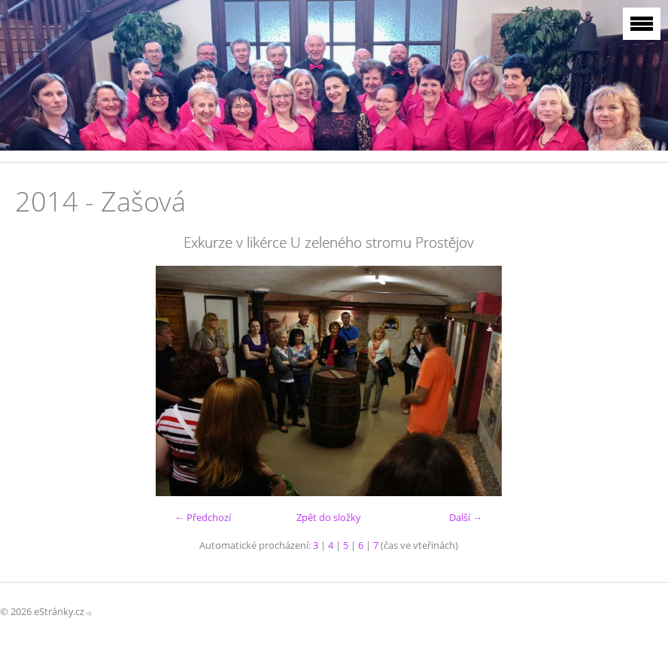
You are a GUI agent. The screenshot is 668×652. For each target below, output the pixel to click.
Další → (465, 517)
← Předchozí (203, 517)
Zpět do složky (328, 517)
